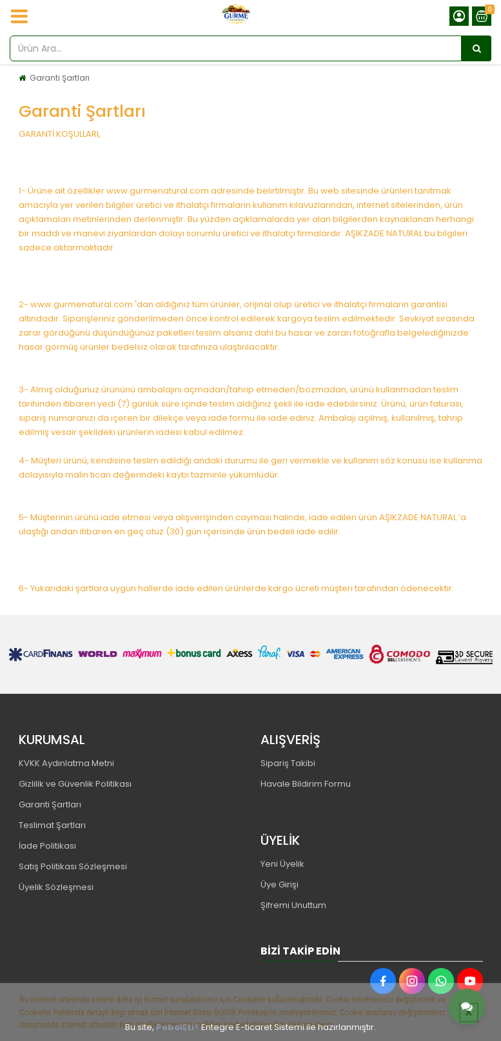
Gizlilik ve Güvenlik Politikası (75, 784)
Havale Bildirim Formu (305, 784)
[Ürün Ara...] (476, 48)
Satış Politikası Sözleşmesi (73, 866)
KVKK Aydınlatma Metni (66, 763)
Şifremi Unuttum (293, 905)
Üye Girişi (279, 884)
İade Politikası (47, 846)
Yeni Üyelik (282, 864)
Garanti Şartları (60, 77)
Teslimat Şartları (52, 825)
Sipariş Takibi (287, 763)
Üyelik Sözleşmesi (56, 887)
